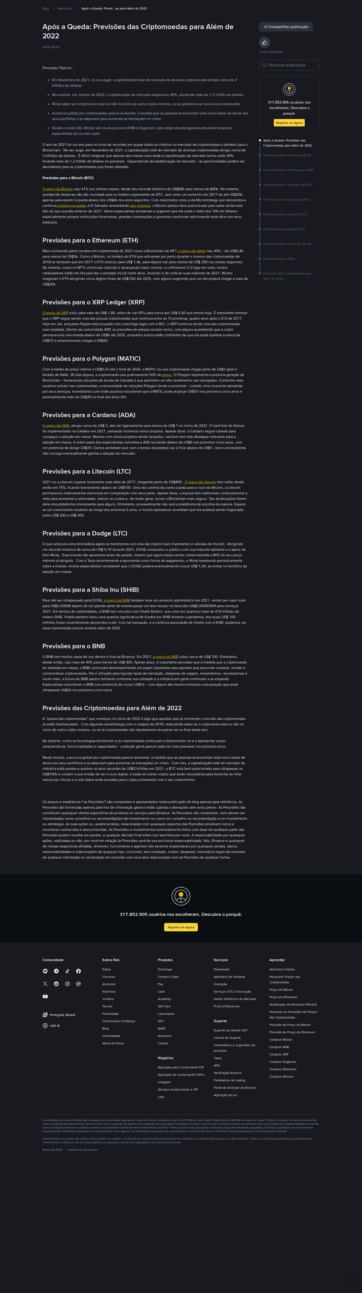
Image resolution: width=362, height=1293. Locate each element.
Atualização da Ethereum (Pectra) (293, 1131)
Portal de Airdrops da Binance (235, 1214)
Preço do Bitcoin (281, 1116)
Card (161, 1118)
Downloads (222, 1096)
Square (126, 7)
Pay (160, 1111)
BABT (162, 1155)
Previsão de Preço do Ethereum (292, 1159)
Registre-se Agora (289, 137)
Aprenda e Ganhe (282, 1096)
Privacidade (110, 1140)
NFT (161, 1148)
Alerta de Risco (113, 1170)
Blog (105, 1155)
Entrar (298, 7)
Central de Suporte (227, 1164)
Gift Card (164, 1133)
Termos (107, 1133)
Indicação (220, 1111)
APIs (217, 1192)
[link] (45, 23)
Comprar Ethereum (282, 1196)
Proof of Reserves (227, 1133)
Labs (161, 1223)
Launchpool (166, 1140)
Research (165, 1162)
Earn (108, 7)
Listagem (164, 1209)
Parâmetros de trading (229, 1207)
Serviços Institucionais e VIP (178, 1216)
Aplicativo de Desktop (229, 1103)
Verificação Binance (228, 1199)
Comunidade (111, 1162)
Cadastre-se (317, 7)
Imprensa (108, 1118)
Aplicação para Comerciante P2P (181, 1194)
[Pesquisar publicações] (292, 80)
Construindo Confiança (118, 1148)
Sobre (106, 1096)
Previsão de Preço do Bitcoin (290, 1151)
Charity (163, 1170)
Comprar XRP (279, 1181)
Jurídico (108, 1125)
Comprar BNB (279, 1173)
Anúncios (109, 1111)
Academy (164, 1125)
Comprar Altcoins (281, 1203)
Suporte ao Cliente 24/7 (231, 1157)
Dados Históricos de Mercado (235, 1125)
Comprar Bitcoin (280, 1166)
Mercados (73, 7)
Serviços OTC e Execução (232, 1118)
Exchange (165, 1096)
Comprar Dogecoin (282, 1188)
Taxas (218, 1185)
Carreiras (108, 1103)
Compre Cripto (49, 7)
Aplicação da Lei (225, 1222)
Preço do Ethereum (283, 1124)
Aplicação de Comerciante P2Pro (181, 1201)
